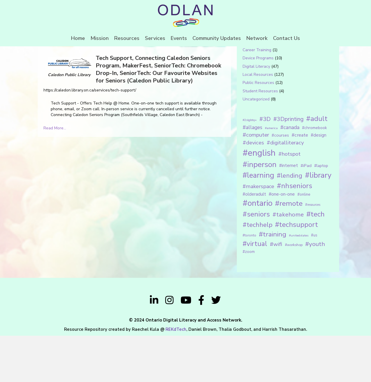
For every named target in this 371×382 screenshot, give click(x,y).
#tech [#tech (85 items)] (315, 260)
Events (179, 38)
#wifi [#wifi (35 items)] (276, 290)
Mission (99, 38)
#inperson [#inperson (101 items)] (260, 211)
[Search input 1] (280, 64)
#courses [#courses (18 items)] (280, 181)
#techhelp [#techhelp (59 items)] (257, 271)
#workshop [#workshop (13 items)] (294, 291)
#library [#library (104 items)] (318, 222)
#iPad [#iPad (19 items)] (306, 212)
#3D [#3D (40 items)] (265, 165)
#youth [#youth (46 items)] (315, 290)
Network (257, 38)
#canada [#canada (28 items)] (289, 173)
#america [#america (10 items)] (271, 174)
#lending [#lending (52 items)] (289, 222)
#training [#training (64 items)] (272, 280)
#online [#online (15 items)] (303, 240)
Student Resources (260, 137)
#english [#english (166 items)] (259, 199)
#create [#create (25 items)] (300, 181)
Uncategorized (256, 145)
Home (78, 38)
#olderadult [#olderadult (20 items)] (254, 240)
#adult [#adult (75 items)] (317, 165)
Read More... (54, 174)
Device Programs (258, 104)
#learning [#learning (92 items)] (258, 222)
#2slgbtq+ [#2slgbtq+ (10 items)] (250, 166)
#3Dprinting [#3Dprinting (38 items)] (288, 165)
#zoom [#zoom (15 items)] (249, 298)
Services (155, 38)
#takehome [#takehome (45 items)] (288, 261)
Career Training (257, 96)
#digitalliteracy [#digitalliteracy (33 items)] (285, 189)
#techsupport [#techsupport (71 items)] (296, 271)
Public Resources (258, 129)
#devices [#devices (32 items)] (253, 189)
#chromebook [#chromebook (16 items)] (314, 174)
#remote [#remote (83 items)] (289, 250)
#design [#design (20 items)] (318, 181)
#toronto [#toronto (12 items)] (249, 281)
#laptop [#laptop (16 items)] (321, 212)
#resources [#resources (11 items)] (312, 251)
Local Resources (258, 121)
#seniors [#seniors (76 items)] (256, 260)
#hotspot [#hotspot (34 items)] (289, 200)
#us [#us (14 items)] (314, 281)
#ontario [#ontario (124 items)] (257, 249)
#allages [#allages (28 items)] (252, 173)
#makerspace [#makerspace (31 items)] (258, 232)
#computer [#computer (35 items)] (256, 181)
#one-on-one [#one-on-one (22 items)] (282, 240)
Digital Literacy (256, 112)
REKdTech (176, 376)
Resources (126, 38)
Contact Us (286, 38)
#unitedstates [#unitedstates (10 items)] (298, 282)
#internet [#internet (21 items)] (288, 212)
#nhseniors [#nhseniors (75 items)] (294, 232)
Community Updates (216, 38)
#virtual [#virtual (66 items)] (255, 290)
